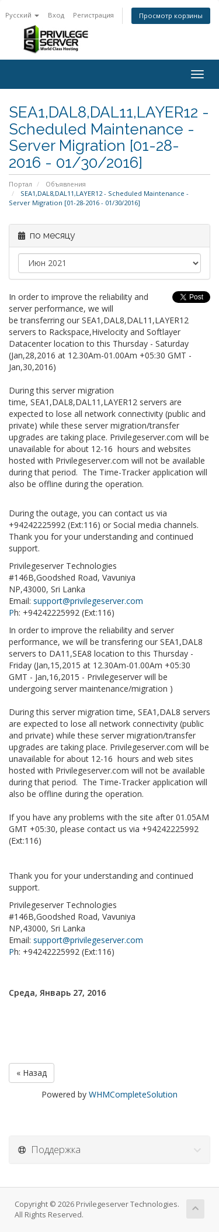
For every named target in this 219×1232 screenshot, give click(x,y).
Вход (56, 15)
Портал (20, 184)
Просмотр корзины (171, 15)
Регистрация (93, 15)
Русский (22, 15)
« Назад (31, 1072)
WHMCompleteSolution (133, 1094)
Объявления (66, 184)
